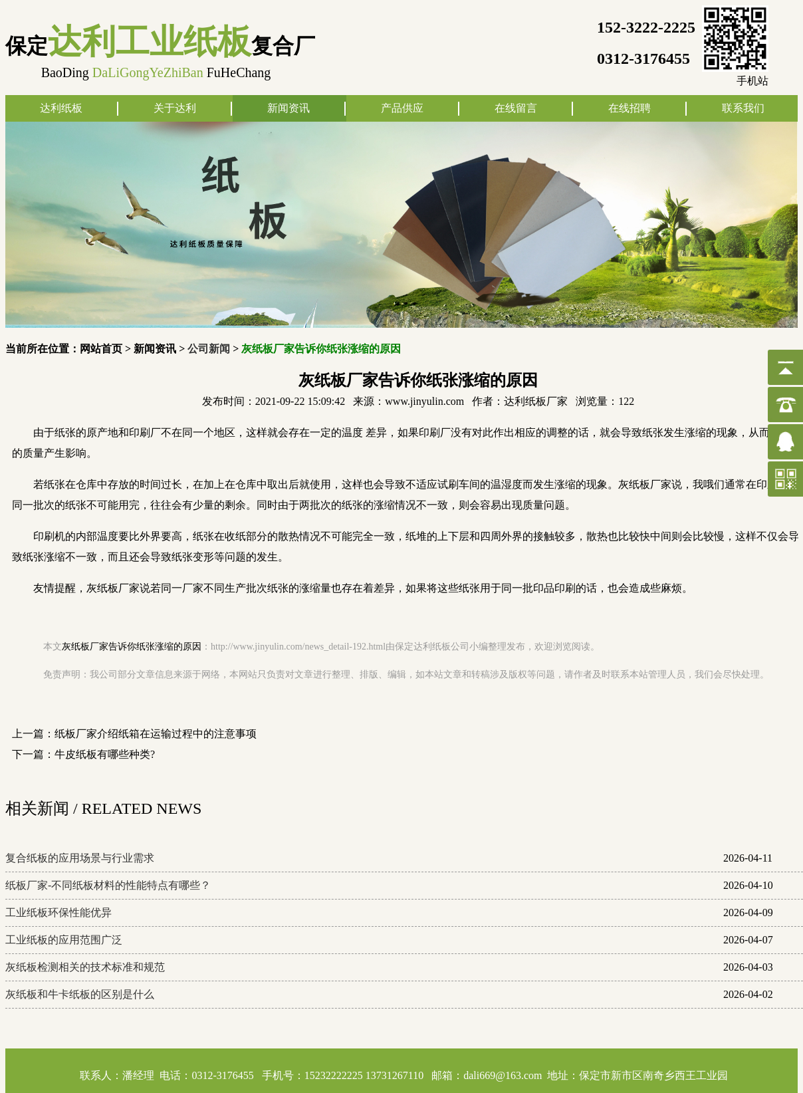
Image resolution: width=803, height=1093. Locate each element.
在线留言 (516, 108)
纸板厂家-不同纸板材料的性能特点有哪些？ (108, 885)
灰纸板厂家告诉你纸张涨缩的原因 (131, 647)
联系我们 (743, 108)
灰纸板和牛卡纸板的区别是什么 (79, 994)
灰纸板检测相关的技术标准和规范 (85, 967)
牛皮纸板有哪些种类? (105, 754)
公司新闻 (208, 348)
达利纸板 (61, 108)
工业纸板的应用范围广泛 (63, 939)
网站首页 (101, 348)
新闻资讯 (288, 108)
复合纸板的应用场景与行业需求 (79, 858)
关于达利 (175, 108)
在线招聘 (629, 108)
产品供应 (402, 108)
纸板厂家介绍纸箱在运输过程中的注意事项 (156, 733)
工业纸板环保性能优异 (58, 912)
